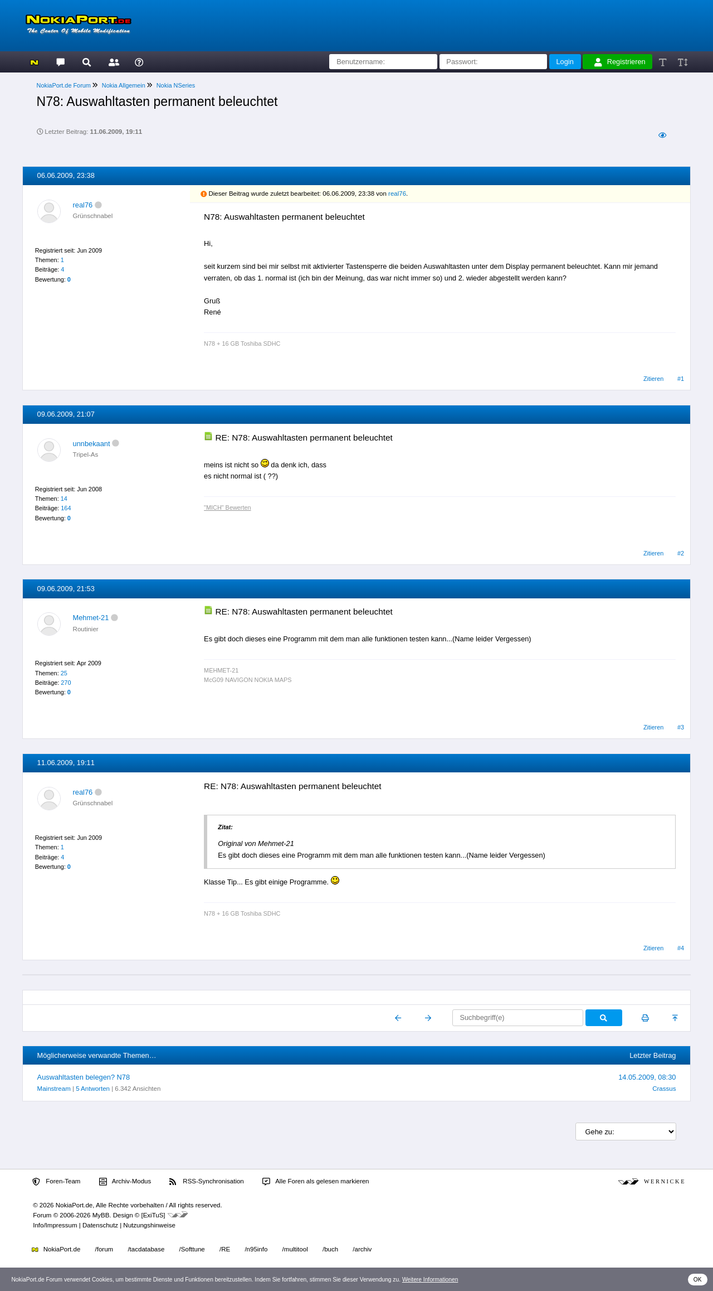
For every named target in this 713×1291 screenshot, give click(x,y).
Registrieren (620, 61)
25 (64, 673)
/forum (104, 1249)
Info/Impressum (55, 1225)
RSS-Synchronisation (206, 1182)
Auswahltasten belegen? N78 (83, 1077)
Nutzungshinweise (149, 1225)
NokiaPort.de (56, 1249)
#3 (680, 727)
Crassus (664, 1088)
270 (66, 682)
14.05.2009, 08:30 (647, 1077)
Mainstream (54, 1088)
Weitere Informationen (430, 1280)
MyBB (101, 1215)
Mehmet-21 (91, 617)
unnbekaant (91, 443)
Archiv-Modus (125, 1182)
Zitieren (653, 378)
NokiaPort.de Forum (64, 85)
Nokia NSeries (176, 85)
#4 (680, 948)
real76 (83, 205)
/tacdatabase (146, 1249)
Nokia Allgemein (123, 85)
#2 (680, 553)
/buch (330, 1249)
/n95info (256, 1249)
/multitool (295, 1249)
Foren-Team (56, 1182)
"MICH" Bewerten (227, 507)
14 (64, 498)
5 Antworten (93, 1088)
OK (698, 1280)
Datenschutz (100, 1225)
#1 (680, 378)
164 (66, 508)
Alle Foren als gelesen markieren (315, 1182)
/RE (224, 1249)
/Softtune (192, 1249)
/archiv (362, 1249)
